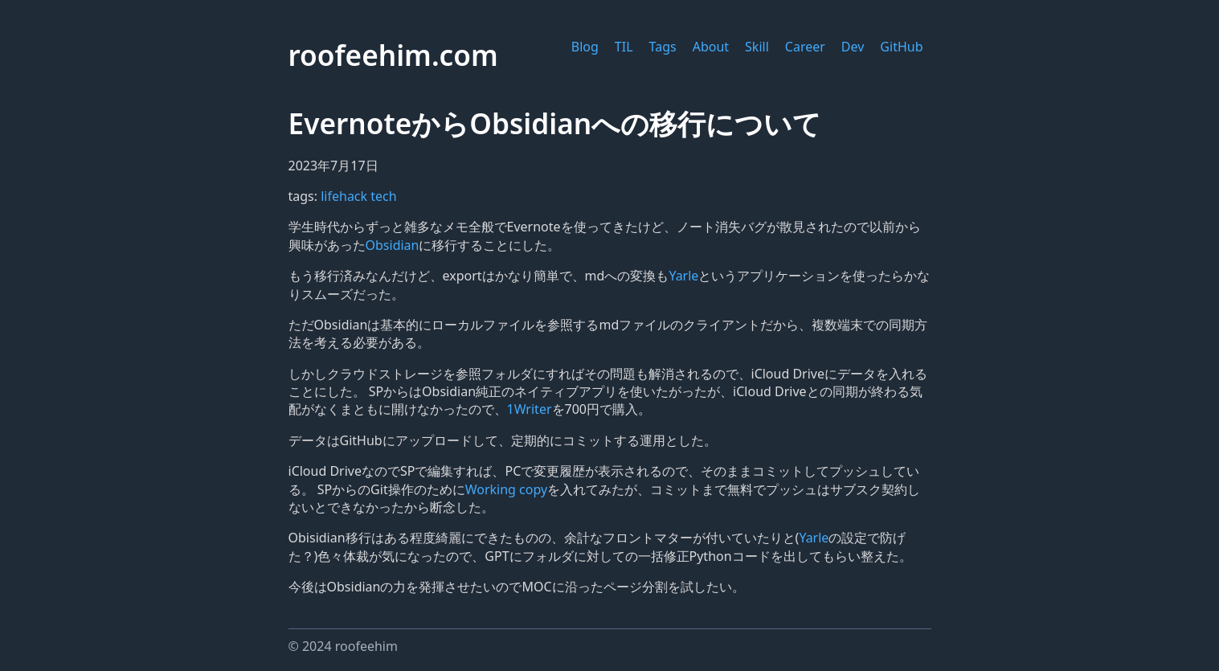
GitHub (901, 46)
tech (383, 196)
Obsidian (392, 245)
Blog (585, 46)
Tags (663, 46)
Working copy (506, 489)
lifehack (345, 196)
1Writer (529, 409)
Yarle (683, 275)
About (711, 46)
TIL (624, 46)
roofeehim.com (393, 54)
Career (805, 46)
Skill (757, 46)
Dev (853, 46)
